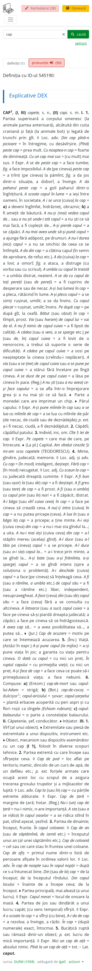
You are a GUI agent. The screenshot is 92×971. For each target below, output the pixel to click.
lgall (62, 961)
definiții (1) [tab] (16, 63)
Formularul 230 (40, 8)
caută (78, 34)
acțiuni (75, 961)
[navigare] (10, 19)
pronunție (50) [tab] (46, 62)
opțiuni (81, 43)
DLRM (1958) (24, 961)
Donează (76, 8)
